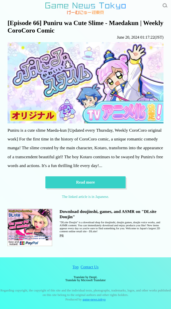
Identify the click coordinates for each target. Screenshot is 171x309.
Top (75, 267)
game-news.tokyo (94, 299)
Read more (85, 182)
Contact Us (90, 267)
